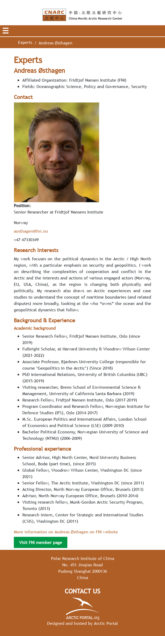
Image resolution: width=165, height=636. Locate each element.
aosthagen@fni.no (31, 231)
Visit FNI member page (40, 542)
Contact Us (82, 591)
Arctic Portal (106, 623)
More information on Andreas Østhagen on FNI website (66, 532)
